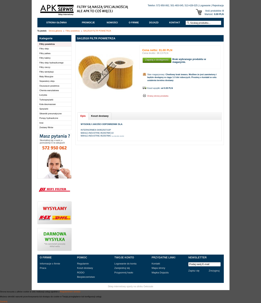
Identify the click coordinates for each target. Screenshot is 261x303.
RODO (80, 272)
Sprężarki (43, 109)
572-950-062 (162, 5)
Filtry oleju (44, 48)
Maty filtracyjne (46, 76)
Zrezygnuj (214, 270)
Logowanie (205, 5)
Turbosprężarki (46, 100)
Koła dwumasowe (47, 104)
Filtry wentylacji (46, 72)
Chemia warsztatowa (49, 90)
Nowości (112, 22)
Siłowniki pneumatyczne (50, 113)
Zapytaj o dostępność (157, 59)
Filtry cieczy (44, 67)
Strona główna (56, 22)
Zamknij (3, 301)
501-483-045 (176, 5)
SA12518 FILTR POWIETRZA (97, 31)
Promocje (88, 22)
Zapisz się (193, 270)
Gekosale (148, 286)
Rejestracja (218, 5)
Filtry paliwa (44, 53)
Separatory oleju (47, 81)
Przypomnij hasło (123, 272)
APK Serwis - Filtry (84, 11)
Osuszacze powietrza (49, 86)
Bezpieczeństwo (86, 276)
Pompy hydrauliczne (48, 118)
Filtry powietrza (72, 31)
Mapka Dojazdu (160, 272)
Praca (43, 268)
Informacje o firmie (50, 263)
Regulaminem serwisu (70, 291)
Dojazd (153, 22)
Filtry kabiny (45, 58)
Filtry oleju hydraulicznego (51, 63)
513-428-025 (191, 5)
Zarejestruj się (122, 268)
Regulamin (83, 263)
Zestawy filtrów (46, 127)
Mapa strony (158, 268)
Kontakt (174, 22)
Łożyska (43, 95)
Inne (41, 123)
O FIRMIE (134, 22)
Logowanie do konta (125, 263)
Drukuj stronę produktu (157, 96)
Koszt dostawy (85, 268)
